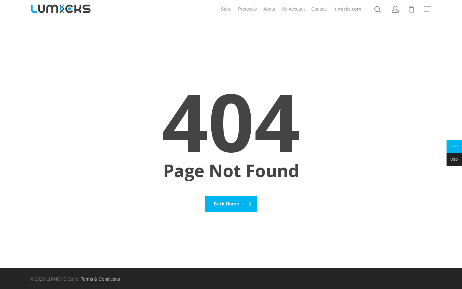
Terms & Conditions (100, 279)
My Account (293, 13)
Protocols (247, 13)
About (269, 13)
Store (226, 13)
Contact (319, 13)
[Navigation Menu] (428, 14)
